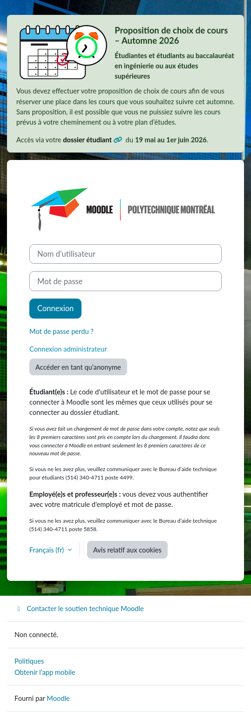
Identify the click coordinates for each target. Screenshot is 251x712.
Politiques (29, 661)
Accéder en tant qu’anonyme (78, 367)
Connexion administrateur (68, 349)
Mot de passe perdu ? (61, 331)
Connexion (55, 308)
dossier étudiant (88, 139)
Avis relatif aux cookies (127, 550)
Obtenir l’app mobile (44, 672)
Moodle (58, 698)
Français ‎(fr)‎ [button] (47, 550)
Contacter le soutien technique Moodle (79, 608)
